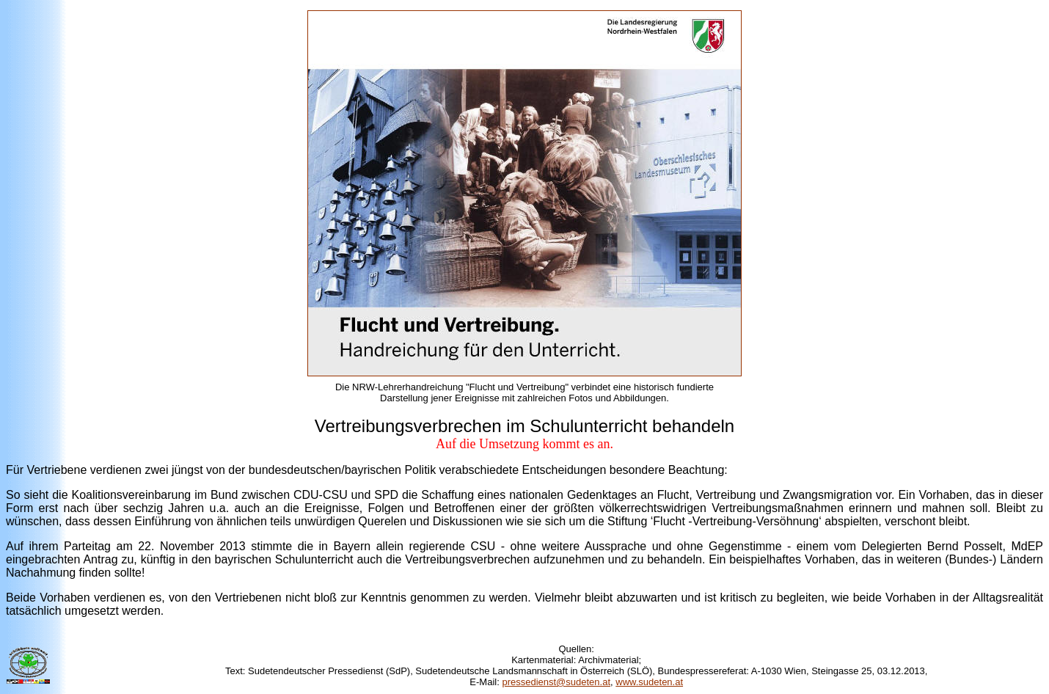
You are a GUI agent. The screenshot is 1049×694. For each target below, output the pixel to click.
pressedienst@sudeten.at (556, 681)
